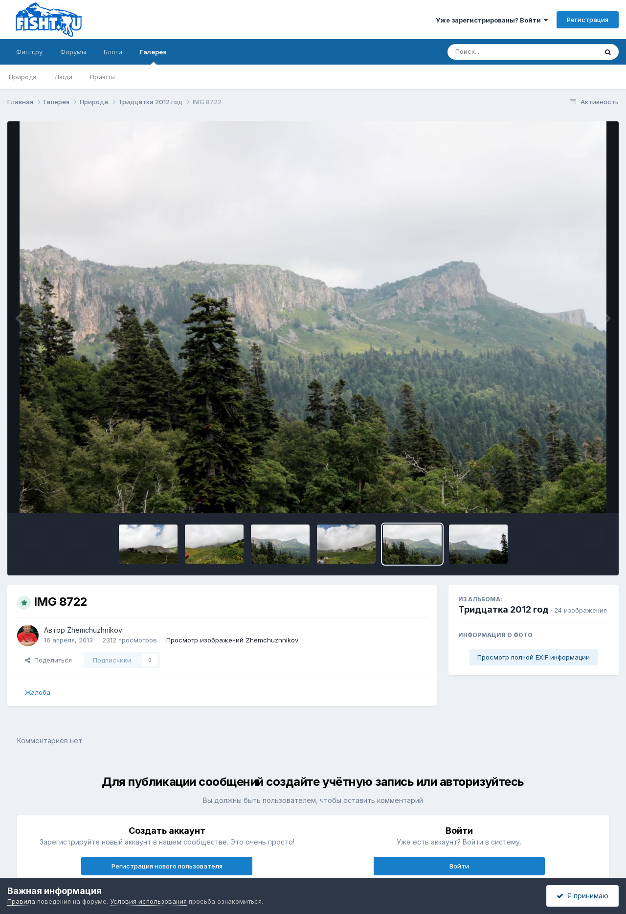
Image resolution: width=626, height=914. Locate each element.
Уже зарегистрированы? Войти (492, 20)
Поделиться (48, 660)
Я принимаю (582, 895)
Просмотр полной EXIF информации (533, 657)
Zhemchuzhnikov (94, 630)
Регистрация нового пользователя (167, 866)
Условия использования (148, 901)
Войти (459, 866)
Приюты (102, 77)
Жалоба (37, 692)
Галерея (153, 56)
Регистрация (587, 19)
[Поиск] (503, 52)
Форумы (73, 52)
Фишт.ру (29, 52)
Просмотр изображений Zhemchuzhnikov (232, 640)
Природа (23, 77)
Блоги (113, 52)
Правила (21, 901)
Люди (63, 77)
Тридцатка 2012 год (503, 609)
